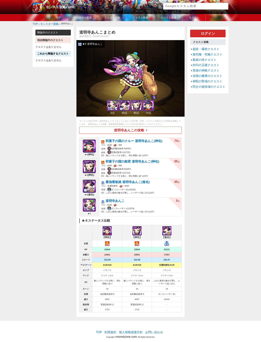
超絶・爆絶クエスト (203, 46)
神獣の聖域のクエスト (205, 73)
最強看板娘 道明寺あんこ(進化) (126, 177)
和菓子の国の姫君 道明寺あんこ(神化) (129, 158)
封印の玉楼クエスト (203, 60)
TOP (58, 17)
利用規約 (114, 328)
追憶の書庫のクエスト (205, 69)
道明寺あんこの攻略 (129, 128)
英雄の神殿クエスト (203, 64)
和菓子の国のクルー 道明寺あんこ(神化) (131, 138)
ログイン (194, 17)
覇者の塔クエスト (202, 55)
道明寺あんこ (116, 196)
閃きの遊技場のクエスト (206, 77)
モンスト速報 (168, 17)
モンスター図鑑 (83, 17)
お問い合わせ (150, 328)
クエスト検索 (140, 17)
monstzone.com (126, 331)
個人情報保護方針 (131, 328)
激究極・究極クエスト (205, 51)
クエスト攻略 (112, 17)
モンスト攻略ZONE (57, 6)
